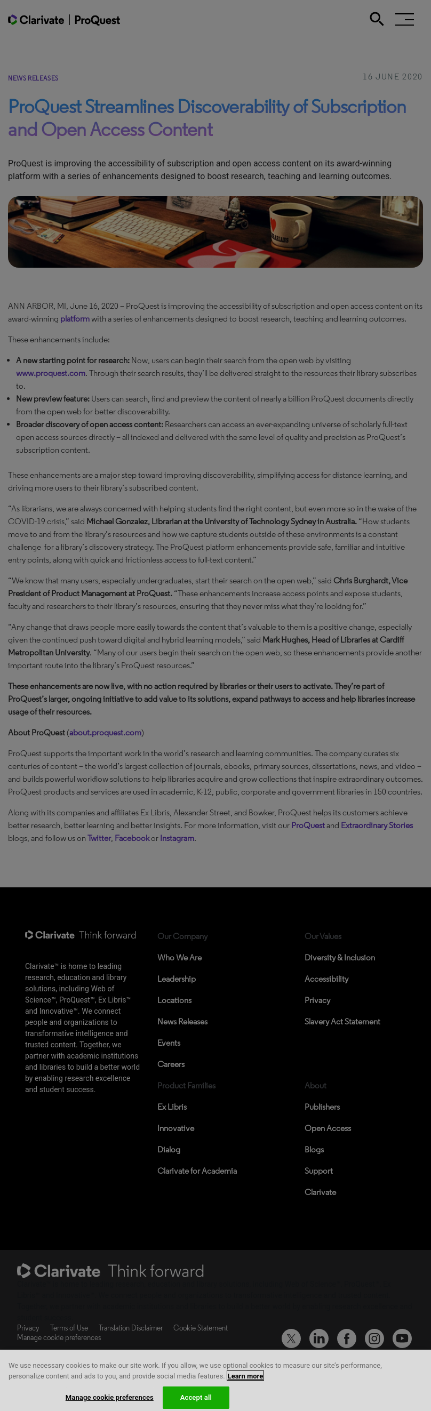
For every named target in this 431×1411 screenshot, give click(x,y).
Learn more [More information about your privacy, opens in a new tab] (246, 1380)
